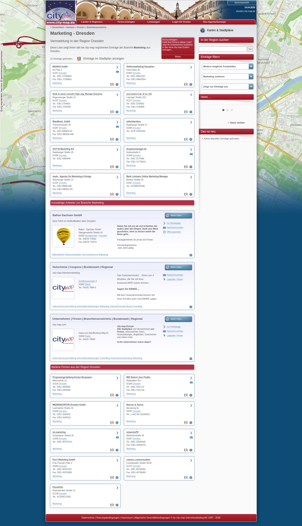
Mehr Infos (176, 215)
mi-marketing (59, 432)
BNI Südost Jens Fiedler (138, 377)
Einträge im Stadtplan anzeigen (103, 58)
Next (248, 103)
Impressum (127, 517)
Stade (87, 284)
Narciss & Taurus (135, 405)
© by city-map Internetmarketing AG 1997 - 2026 (195, 517)
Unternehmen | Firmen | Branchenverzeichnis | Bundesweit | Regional (98, 318)
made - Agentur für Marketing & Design (72, 176)
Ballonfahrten (58, 254)
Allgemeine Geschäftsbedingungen (152, 517)
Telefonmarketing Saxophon (140, 66)
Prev (207, 103)
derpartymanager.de (136, 149)
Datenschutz (88, 517)
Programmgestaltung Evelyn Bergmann (72, 377)
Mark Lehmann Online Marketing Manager (147, 176)
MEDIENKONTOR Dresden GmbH (69, 405)
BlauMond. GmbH (61, 121)
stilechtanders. (133, 121)
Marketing (57, 83)
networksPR (132, 432)
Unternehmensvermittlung (64, 306)
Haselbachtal (91, 236)
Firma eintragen (126, 22)
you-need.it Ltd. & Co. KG (139, 94)
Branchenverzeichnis (97, 27)
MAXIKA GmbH (60, 66)
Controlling (137, 306)
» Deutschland (57, 27)
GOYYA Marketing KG (63, 149)
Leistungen (153, 22)
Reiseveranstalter (73, 254)
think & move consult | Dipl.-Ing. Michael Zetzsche (77, 94)
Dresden (81, 27)
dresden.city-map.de (245, 11)
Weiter (178, 57)
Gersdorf (103, 236)
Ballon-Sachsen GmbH (67, 215)
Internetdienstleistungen (88, 306)
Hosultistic (58, 487)
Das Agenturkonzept (214, 22)
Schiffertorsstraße (87, 281)
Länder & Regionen (92, 22)
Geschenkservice (90, 254)
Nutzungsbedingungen (107, 517)
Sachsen (70, 27)
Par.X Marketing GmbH (64, 459)
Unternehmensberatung (120, 306)
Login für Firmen (181, 22)
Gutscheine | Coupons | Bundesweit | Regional (83, 267)
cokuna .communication (138, 459)
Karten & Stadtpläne (220, 30)
